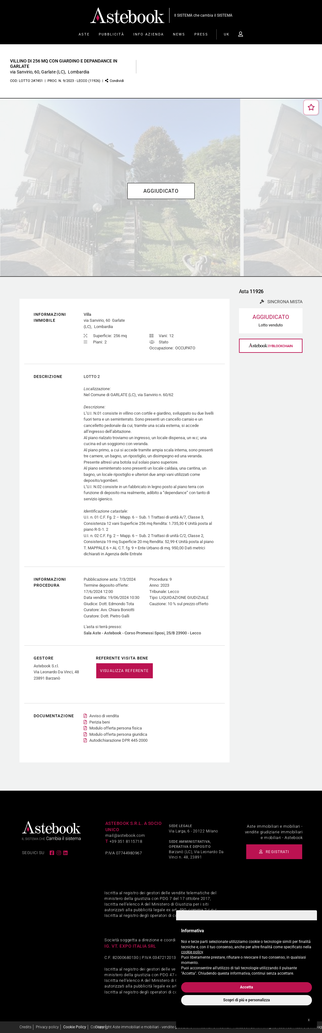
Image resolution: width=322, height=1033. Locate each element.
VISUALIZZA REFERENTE (124, 671)
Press (201, 34)
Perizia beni (99, 722)
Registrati (275, 852)
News (179, 34)
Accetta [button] (246, 987)
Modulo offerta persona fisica (115, 728)
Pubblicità (111, 34)
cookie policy (192, 952)
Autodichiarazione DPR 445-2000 (118, 740)
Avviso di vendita (104, 716)
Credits (25, 1027)
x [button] (309, 1020)
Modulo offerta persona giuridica (118, 734)
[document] (246, 950)
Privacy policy (47, 1027)
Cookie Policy (74, 1027)
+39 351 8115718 (125, 841)
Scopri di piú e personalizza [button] (246, 1000)
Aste (84, 34)
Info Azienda (148, 34)
